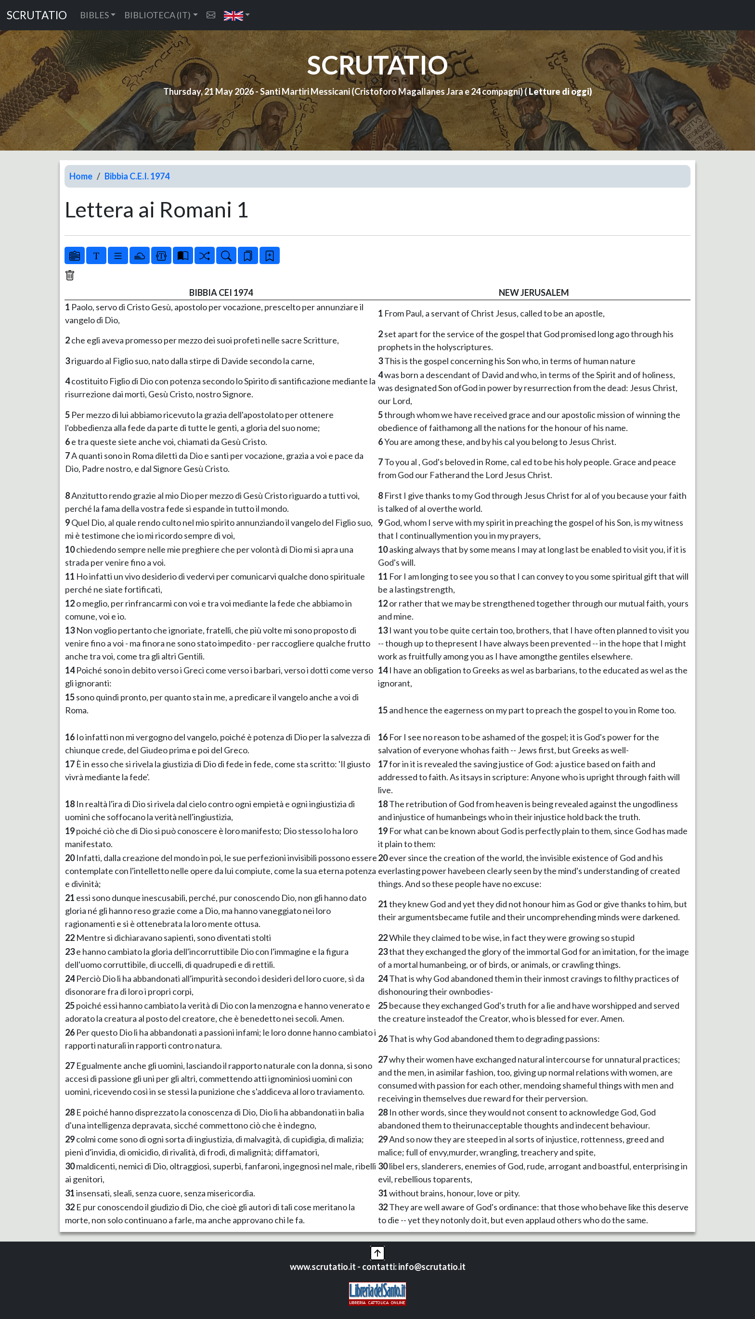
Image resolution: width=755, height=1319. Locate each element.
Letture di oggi (559, 91)
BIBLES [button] (94, 15)
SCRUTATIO (37, 15)
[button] (237, 15)
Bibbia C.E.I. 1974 (136, 176)
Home (80, 176)
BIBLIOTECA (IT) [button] (157, 15)
